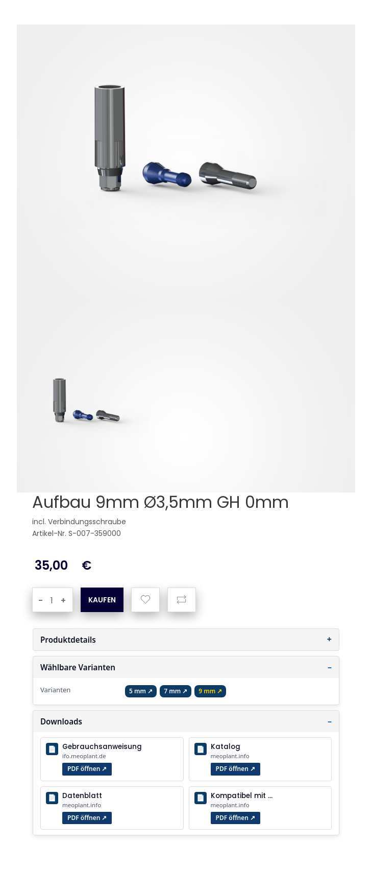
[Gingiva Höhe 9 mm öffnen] (210, 691)
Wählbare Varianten (77, 667)
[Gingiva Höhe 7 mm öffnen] (175, 691)
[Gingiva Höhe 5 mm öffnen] (141, 691)
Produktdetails (68, 640)
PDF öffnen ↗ (87, 768)
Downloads (61, 721)
